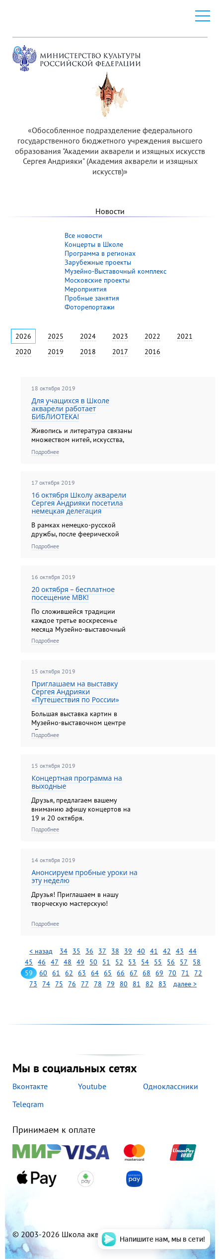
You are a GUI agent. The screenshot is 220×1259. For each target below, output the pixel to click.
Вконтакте (30, 1086)
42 (167, 951)
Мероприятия (86, 289)
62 (69, 972)
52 (119, 962)
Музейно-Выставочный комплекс (115, 271)
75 (59, 983)
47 (55, 962)
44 (193, 951)
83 (162, 983)
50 (93, 962)
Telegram (28, 1104)
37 (102, 951)
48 (68, 962)
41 (154, 951)
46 (42, 962)
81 (137, 983)
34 (64, 951)
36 (89, 951)
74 (46, 983)
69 (159, 972)
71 (185, 972)
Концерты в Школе (94, 244)
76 (72, 983)
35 (76, 951)
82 (149, 983)
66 (121, 972)
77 (85, 983)
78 (98, 983)
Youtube (92, 1086)
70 (172, 972)
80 (124, 983)
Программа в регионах (100, 253)
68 (146, 972)
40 (141, 951)
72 (198, 972)
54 (145, 962)
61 (56, 972)
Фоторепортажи (90, 306)
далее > (185, 983)
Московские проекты (97, 280)
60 (43, 972)
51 (106, 962)
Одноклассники (170, 1086)
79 (111, 983)
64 (95, 972)
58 (197, 962)
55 (158, 962)
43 (180, 951)
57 (184, 962)
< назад (41, 951)
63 (82, 972)
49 (80, 962)
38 (115, 951)
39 (128, 951)
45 (29, 962)
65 (108, 972)
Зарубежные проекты (98, 262)
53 (132, 962)
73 (33, 983)
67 (134, 972)
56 (171, 962)
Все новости (83, 235)
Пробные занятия (92, 298)
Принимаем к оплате (110, 1156)
